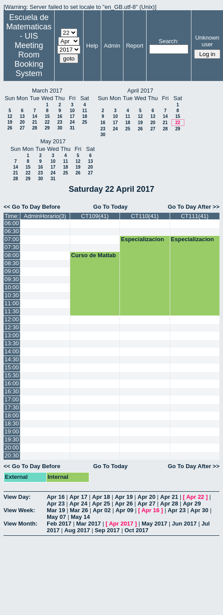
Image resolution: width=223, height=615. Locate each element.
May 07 (56, 517)
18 (84, 116)
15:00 (11, 367)
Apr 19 (123, 497)
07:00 (11, 239)
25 (84, 122)
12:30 (11, 327)
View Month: (20, 523)
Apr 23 (55, 503)
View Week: (19, 510)
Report (134, 45)
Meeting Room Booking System (28, 59)
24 (72, 122)
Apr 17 (78, 497)
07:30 (11, 247)
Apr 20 (146, 497)
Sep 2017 (107, 530)
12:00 (11, 319)
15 (47, 116)
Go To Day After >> (193, 206)
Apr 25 (101, 503)
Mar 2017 (88, 523)
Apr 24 (78, 503)
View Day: (17, 497)
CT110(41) (145, 216)
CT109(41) (95, 216)
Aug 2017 (77, 530)
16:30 (11, 391)
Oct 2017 (136, 530)
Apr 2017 (121, 523)
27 (22, 127)
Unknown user (207, 41)
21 (34, 122)
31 (72, 127)
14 (34, 116)
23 (59, 122)
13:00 (11, 335)
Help (92, 45)
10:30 (11, 295)
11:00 (11, 303)
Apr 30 (199, 510)
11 (84, 110)
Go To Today (110, 206)
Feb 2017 (59, 523)
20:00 (11, 447)
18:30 (11, 423)
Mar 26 (79, 510)
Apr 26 (123, 503)
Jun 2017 (184, 523)
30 (59, 127)
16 (59, 116)
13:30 (11, 343)
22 (47, 122)
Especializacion (142, 239)
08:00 (11, 255)
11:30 (11, 311)
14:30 (11, 359)
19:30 (11, 439)
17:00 (11, 399)
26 (9, 127)
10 (72, 110)
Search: (169, 41)
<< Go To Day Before (32, 206)
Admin (112, 45)
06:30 (11, 231)
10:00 (11, 287)
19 (9, 122)
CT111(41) (194, 216)
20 (22, 122)
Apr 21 (169, 497)
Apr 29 (192, 503)
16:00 (11, 383)
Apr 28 (169, 503)
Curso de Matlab (93, 255)
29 (47, 127)
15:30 (11, 375)
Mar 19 (56, 510)
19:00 (11, 431)
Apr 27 (146, 503)
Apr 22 (195, 497)
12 (9, 116)
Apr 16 (55, 497)
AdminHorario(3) (45, 216)
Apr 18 (101, 497)
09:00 (11, 271)
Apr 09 (124, 510)
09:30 (11, 279)
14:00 (11, 351)
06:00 (11, 223)
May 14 (80, 517)
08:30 (11, 263)
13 (22, 116)
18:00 (11, 415)
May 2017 (154, 523)
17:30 (11, 407)
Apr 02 (102, 510)
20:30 (11, 455)
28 (34, 127)
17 (72, 116)
